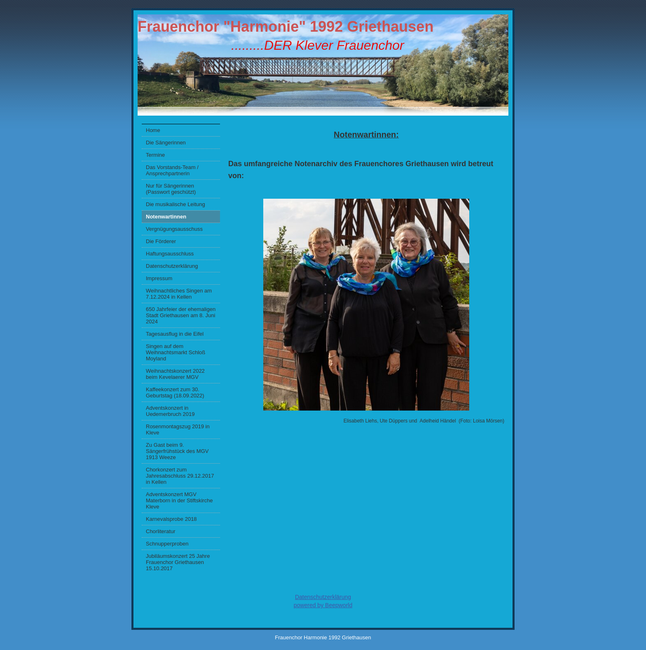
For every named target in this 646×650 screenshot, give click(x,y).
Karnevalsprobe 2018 (171, 519)
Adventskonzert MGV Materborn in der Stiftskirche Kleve (179, 500)
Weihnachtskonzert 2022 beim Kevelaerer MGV (175, 374)
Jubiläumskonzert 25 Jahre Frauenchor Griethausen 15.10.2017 (178, 562)
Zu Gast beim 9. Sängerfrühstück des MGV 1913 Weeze (177, 451)
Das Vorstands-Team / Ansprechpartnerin (172, 170)
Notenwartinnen (166, 217)
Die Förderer (161, 241)
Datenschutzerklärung (172, 266)
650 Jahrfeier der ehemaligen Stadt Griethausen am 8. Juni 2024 (180, 315)
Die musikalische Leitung (175, 204)
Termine (155, 155)
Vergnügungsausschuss (174, 229)
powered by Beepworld (323, 605)
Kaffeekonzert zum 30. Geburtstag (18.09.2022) (175, 392)
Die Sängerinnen (166, 142)
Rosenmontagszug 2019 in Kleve (178, 429)
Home (153, 130)
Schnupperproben (167, 544)
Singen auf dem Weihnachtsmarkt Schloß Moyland (175, 352)
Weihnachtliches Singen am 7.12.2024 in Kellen (179, 294)
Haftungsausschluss (170, 254)
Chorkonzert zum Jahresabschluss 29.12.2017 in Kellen (180, 476)
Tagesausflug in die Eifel (175, 334)
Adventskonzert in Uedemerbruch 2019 (170, 411)
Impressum (159, 278)
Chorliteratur (161, 531)
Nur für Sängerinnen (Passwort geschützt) (171, 189)
